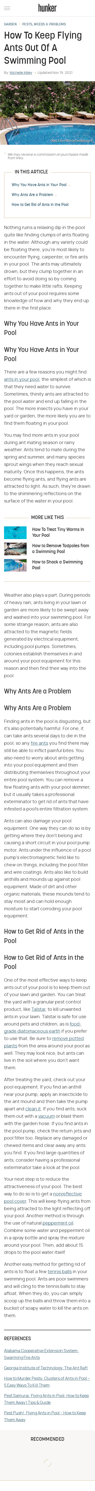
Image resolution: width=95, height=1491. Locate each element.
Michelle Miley (21, 73)
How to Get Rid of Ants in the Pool (40, 205)
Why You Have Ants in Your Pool (39, 185)
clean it (33, 1109)
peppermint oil (58, 1223)
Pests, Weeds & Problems (44, 24)
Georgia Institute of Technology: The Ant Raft (46, 1368)
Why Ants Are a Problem (32, 195)
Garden (10, 24)
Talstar (38, 1009)
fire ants (39, 743)
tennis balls (60, 1272)
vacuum (46, 1116)
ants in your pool (21, 379)
